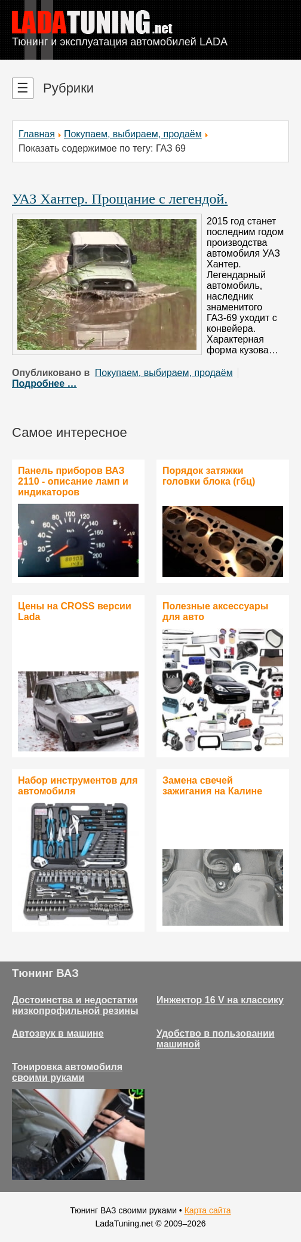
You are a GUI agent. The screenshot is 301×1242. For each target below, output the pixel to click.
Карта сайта (208, 1210)
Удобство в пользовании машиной (215, 1038)
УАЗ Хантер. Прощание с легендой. (120, 199)
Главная (37, 134)
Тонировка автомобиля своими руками (67, 1072)
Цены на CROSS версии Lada (74, 611)
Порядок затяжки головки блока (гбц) (208, 476)
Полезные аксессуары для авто (215, 611)
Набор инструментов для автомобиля (78, 785)
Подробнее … (44, 383)
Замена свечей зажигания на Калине (212, 785)
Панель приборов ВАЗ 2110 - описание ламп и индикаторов (73, 481)
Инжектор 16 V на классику (220, 1000)
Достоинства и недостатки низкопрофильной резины (75, 1005)
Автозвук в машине (58, 1033)
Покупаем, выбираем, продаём (133, 134)
